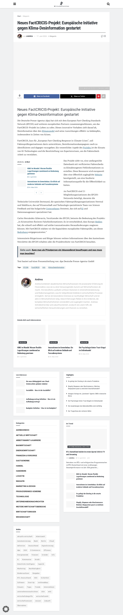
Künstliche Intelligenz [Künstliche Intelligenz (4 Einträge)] (26, 564)
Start (19, 16)
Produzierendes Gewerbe (28, 491)
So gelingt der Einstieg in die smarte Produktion (83, 381)
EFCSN (25, 267)
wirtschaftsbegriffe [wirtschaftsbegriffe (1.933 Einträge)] (25, 596)
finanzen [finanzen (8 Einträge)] (35, 555)
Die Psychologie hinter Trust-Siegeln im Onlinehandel (85, 401)
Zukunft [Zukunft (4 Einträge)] (47, 601)
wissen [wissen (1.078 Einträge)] (38, 601)
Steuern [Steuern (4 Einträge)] (20, 587)
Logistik (20, 476)
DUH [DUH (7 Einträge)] (25, 550)
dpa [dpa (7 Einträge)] (18, 550)
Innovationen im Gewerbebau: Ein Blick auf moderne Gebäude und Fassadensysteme (60, 350)
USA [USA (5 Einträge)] (43, 592)
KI (82, 208)
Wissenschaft (23, 517)
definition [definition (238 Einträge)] (21, 546)
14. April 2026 (81, 458)
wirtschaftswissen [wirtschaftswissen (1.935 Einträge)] (24, 601)
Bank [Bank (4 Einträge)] (36, 541)
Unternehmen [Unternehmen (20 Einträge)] (49, 587)
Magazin (26, 16)
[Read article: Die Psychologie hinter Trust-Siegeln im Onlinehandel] (93, 335)
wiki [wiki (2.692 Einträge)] (49, 592)
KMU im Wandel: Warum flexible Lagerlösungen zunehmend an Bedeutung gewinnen (43, 171)
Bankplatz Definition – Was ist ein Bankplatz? (41, 408)
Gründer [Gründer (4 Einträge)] (45, 555)
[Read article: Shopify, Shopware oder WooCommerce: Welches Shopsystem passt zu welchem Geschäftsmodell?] (70, 504)
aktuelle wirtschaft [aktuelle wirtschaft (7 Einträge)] (24, 536)
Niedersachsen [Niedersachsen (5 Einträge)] (23, 573)
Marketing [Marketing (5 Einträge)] (21, 569)
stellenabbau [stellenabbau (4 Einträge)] (43, 582)
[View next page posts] (41, 193)
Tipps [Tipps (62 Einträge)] (29, 587)
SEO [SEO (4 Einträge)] (35, 578)
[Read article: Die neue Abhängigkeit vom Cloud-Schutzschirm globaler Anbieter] (20, 383)
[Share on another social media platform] (103, 96)
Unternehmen (52, 208)
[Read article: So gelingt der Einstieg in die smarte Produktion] (70, 495)
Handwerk (21, 471)
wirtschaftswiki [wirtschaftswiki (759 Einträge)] (42, 596)
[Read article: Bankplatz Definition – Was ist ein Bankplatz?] (20, 410)
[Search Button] (108, 4)
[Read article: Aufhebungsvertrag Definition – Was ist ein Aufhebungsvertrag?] (20, 401)
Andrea (29, 36)
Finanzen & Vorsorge (26, 455)
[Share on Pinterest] (98, 96)
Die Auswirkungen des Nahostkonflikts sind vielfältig (85, 406)
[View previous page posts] (36, 193)
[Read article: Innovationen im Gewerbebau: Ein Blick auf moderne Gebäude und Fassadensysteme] (21, 183)
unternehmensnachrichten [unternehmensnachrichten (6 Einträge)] (27, 592)
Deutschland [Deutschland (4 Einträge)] (33, 546)
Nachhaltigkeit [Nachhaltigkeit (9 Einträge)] (35, 569)
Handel (19, 466)
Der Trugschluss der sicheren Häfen (79, 411)
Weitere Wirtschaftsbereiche (31, 507)
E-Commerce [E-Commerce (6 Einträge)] (35, 550)
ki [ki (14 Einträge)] (18, 559)
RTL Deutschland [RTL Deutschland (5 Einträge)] (24, 578)
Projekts (87, 147)
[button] (6, 609)
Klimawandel (48, 131)
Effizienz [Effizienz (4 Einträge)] (47, 550)
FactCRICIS (35, 267)
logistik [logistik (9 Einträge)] (41, 564)
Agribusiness (22, 430)
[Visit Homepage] (61, 4)
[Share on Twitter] (78, 96)
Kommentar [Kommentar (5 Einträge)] (26, 559)
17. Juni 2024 (42, 36)
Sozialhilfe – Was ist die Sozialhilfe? (38, 390)
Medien (98, 221)
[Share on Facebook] (41, 96)
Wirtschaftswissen (26, 512)
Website (98, 174)
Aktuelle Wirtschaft (26, 435)
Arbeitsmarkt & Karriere (28, 440)
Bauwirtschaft (23, 445)
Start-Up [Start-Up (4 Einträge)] (31, 582)
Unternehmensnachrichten (30, 501)
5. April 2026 (31, 177)
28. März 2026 (84, 354)
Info (44, 267)
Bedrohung (22, 232)
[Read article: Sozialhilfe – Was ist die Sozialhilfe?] (20, 392)
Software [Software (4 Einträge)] (20, 582)
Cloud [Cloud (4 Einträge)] (51, 541)
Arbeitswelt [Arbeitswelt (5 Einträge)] (40, 536)
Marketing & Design (25, 486)
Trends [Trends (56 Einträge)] (37, 587)
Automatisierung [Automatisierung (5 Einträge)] (23, 541)
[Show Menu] (14, 4)
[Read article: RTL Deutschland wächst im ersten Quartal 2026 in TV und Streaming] (86, 439)
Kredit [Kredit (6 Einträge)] (37, 559)
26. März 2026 (32, 187)
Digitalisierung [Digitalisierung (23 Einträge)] (47, 546)
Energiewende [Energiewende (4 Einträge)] (22, 555)
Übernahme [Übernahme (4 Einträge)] (21, 605)
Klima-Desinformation (56, 267)
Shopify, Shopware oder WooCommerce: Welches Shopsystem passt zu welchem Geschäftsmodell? (89, 504)
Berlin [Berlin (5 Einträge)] (43, 541)
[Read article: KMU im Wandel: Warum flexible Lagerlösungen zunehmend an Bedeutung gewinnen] (21, 170)
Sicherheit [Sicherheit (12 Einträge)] (45, 578)
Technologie (22, 496)
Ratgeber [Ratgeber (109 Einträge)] (36, 573)
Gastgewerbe (23, 461)
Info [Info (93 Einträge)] (53, 555)
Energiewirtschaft (25, 450)
